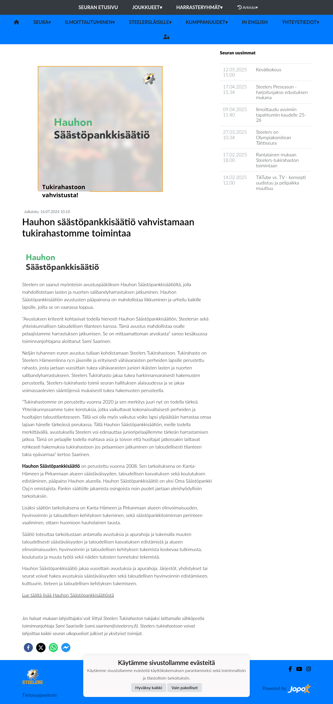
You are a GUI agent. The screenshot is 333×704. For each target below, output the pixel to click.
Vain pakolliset (184, 687)
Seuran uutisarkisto (242, 202)
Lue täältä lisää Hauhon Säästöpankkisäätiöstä (68, 595)
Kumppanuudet (207, 22)
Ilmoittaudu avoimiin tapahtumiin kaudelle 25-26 (281, 114)
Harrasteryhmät (199, 7)
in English (255, 22)
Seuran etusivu (98, 7)
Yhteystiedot (300, 22)
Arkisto (248, 7)
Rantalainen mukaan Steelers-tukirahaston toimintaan (277, 160)
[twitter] (41, 647)
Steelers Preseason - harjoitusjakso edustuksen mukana (282, 92)
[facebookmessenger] (66, 647)
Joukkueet (147, 7)
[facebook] (28, 647)
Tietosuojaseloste (39, 695)
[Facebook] (288, 669)
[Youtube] (297, 669)
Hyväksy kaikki (148, 687)
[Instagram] (306, 669)
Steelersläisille (150, 22)
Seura (42, 22)
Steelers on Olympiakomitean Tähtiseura (273, 137)
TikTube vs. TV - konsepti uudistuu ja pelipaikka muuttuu (281, 182)
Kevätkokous (268, 69)
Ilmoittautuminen (90, 22)
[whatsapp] (53, 647)
